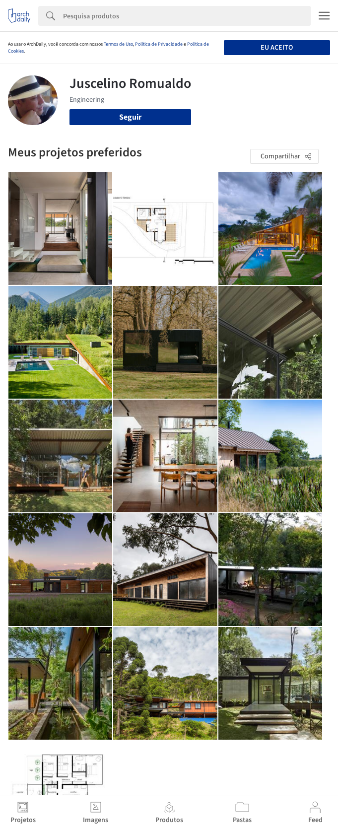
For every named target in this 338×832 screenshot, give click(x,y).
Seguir (130, 117)
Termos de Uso (118, 44)
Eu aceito (277, 48)
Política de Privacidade (159, 44)
